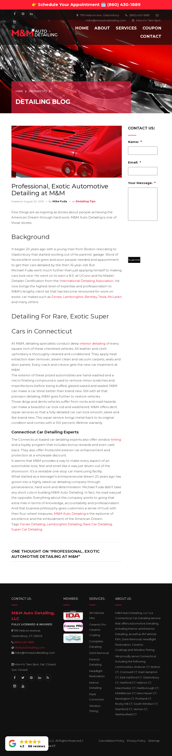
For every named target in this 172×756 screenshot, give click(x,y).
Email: (134, 162)
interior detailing (92, 343)
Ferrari (56, 297)
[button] (26, 743)
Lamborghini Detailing (64, 524)
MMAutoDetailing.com (29, 647)
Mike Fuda (59, 201)
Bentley (91, 297)
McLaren (115, 297)
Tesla (102, 297)
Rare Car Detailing (97, 524)
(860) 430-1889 (24, 642)
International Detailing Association (86, 281)
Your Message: (142, 183)
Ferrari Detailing (32, 524)
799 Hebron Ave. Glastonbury (99, 15)
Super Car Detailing (26, 529)
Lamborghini (73, 297)
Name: (135, 142)
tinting (116, 439)
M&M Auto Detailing (70, 514)
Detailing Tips (85, 201)
